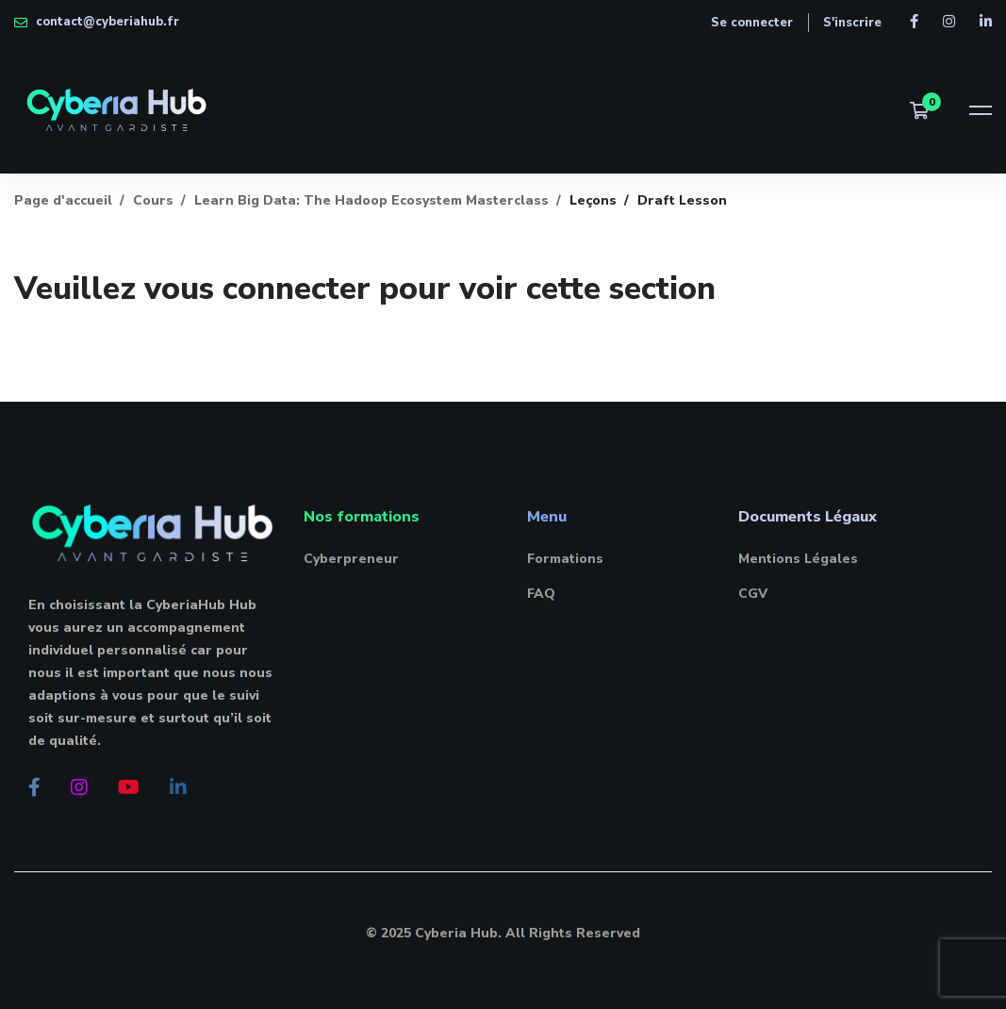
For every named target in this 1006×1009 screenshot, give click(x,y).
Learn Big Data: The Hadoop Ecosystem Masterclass (371, 200)
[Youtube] (129, 787)
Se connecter (752, 22)
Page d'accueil (63, 200)
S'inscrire (852, 22)
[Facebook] (34, 787)
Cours (153, 200)
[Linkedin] (178, 787)
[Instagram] (79, 787)
